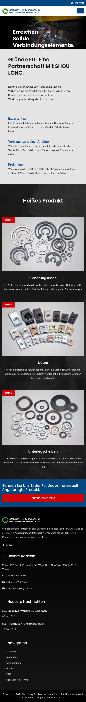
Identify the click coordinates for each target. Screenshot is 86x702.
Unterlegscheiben (43, 451)
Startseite (11, 651)
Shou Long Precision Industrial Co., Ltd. (42, 694)
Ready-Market (56, 697)
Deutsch (79, 3)
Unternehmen (13, 662)
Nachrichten (12, 657)
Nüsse (43, 363)
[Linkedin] (10, 545)
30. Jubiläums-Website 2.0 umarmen (24, 611)
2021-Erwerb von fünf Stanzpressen (23, 624)
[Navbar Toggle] (80, 10)
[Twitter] (7, 545)
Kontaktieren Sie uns (17, 679)
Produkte (11, 668)
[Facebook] (3, 545)
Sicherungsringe (43, 278)
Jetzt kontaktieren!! (43, 498)
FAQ (8, 674)
